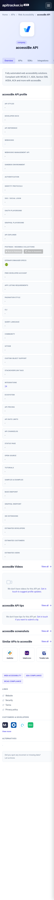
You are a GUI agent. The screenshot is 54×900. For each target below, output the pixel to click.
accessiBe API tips (13, 605)
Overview (9, 60)
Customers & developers (15, 717)
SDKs (30, 60)
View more (6, 731)
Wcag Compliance (12, 681)
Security (7, 700)
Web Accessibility (26, 15)
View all (46, 566)
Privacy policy (10, 709)
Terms (6, 705)
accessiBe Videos (12, 566)
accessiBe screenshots (15, 631)
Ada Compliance (33, 676)
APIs (13, 15)
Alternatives (9, 738)
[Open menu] (48, 5)
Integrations (43, 60)
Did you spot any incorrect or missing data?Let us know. (23, 756)
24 (6, 386)
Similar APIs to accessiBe (17, 641)
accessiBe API (43, 15)
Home (5, 15)
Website (7, 695)
